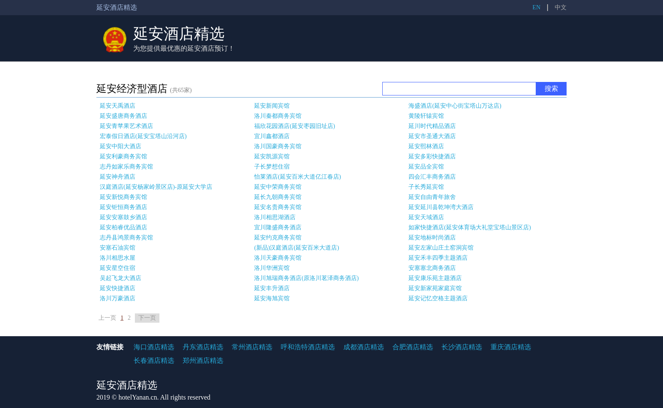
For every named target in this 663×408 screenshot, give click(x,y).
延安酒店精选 (179, 33)
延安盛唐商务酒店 (123, 116)
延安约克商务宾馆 (277, 237)
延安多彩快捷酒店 (432, 156)
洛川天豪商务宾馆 (277, 258)
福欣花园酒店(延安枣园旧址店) (294, 126)
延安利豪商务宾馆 (123, 156)
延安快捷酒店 (117, 288)
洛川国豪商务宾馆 (277, 146)
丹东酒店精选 (203, 347)
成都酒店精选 (363, 347)
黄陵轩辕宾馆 (426, 116)
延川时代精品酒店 (432, 126)
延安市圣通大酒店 (432, 136)
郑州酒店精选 (203, 360)
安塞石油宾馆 (117, 248)
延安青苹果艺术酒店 (126, 126)
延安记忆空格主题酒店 (438, 298)
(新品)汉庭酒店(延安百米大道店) (296, 248)
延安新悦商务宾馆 (123, 197)
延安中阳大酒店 (120, 146)
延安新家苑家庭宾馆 (435, 288)
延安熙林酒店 (426, 146)
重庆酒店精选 (510, 347)
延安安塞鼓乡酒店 (123, 217)
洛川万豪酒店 (117, 298)
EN (536, 7)
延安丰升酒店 (272, 288)
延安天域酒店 (426, 217)
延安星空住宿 (117, 268)
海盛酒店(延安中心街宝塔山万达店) (454, 106)
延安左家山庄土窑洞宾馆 (441, 248)
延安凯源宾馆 (272, 156)
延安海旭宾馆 (272, 298)
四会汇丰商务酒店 (432, 177)
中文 (561, 7)
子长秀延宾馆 (426, 187)
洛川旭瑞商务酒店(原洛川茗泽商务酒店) (306, 278)
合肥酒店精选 (412, 347)
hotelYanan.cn (137, 397)
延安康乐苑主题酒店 (435, 278)
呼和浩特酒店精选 (308, 347)
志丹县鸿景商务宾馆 (126, 237)
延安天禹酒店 (117, 106)
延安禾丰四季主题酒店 (438, 258)
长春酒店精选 (154, 360)
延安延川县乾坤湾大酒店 (441, 207)
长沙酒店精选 (461, 347)
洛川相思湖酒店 (275, 217)
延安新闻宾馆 (272, 106)
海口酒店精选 (154, 347)
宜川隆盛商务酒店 (277, 227)
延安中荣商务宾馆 (277, 187)
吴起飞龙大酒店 (120, 278)
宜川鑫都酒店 (272, 136)
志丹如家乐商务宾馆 (126, 166)
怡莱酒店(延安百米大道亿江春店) (297, 177)
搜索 (551, 88)
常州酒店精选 (252, 347)
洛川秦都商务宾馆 (277, 116)
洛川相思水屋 (117, 258)
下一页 (147, 318)
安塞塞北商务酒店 (432, 268)
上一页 (107, 318)
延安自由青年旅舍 (432, 197)
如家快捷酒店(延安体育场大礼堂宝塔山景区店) (469, 227)
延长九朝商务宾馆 (277, 197)
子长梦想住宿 (272, 166)
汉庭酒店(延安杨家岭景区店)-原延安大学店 (156, 187)
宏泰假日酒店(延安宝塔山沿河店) (143, 136)
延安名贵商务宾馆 (277, 207)
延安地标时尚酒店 (432, 237)
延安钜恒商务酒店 (123, 207)
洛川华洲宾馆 (272, 268)
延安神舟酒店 (117, 177)
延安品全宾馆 (426, 166)
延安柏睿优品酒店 (123, 227)
